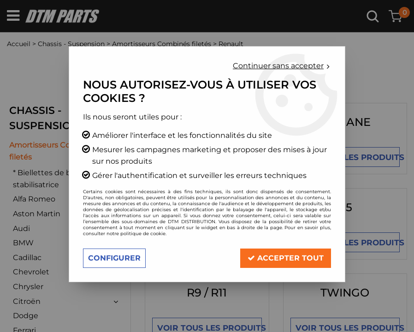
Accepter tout (286, 258)
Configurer (114, 258)
